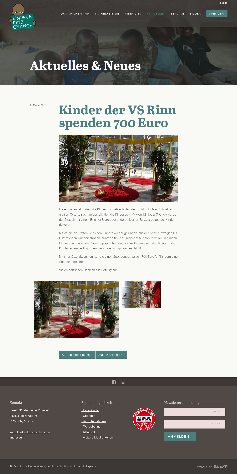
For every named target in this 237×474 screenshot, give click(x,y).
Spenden (216, 13)
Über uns (133, 13)
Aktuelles (156, 13)
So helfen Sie (107, 13)
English (223, 3)
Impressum (17, 437)
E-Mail (216, 423)
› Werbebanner (91, 427)
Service (177, 13)
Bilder (195, 13)
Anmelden (178, 436)
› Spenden (88, 416)
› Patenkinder (90, 410)
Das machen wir (75, 13)
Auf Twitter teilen (110, 355)
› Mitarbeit (88, 432)
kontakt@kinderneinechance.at (30, 432)
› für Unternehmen (93, 421)
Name (217, 411)
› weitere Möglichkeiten (97, 437)
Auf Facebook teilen (76, 355)
